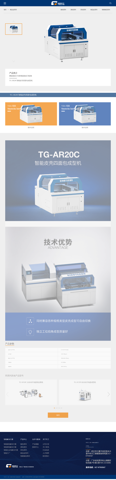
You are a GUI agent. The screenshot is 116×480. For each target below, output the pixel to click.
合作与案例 (36, 442)
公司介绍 (46, 447)
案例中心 (35, 450)
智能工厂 (7, 456)
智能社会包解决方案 (11, 453)
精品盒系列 (94, 9)
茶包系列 (83, 9)
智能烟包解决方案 (10, 447)
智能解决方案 (8, 442)
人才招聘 (46, 456)
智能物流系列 (106, 9)
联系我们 (46, 459)
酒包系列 (73, 9)
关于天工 (46, 442)
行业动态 (46, 453)
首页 (5, 9)
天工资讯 (46, 450)
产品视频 (35, 447)
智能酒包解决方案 (10, 450)
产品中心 (23, 442)
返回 (58, 417)
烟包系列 (63, 9)
